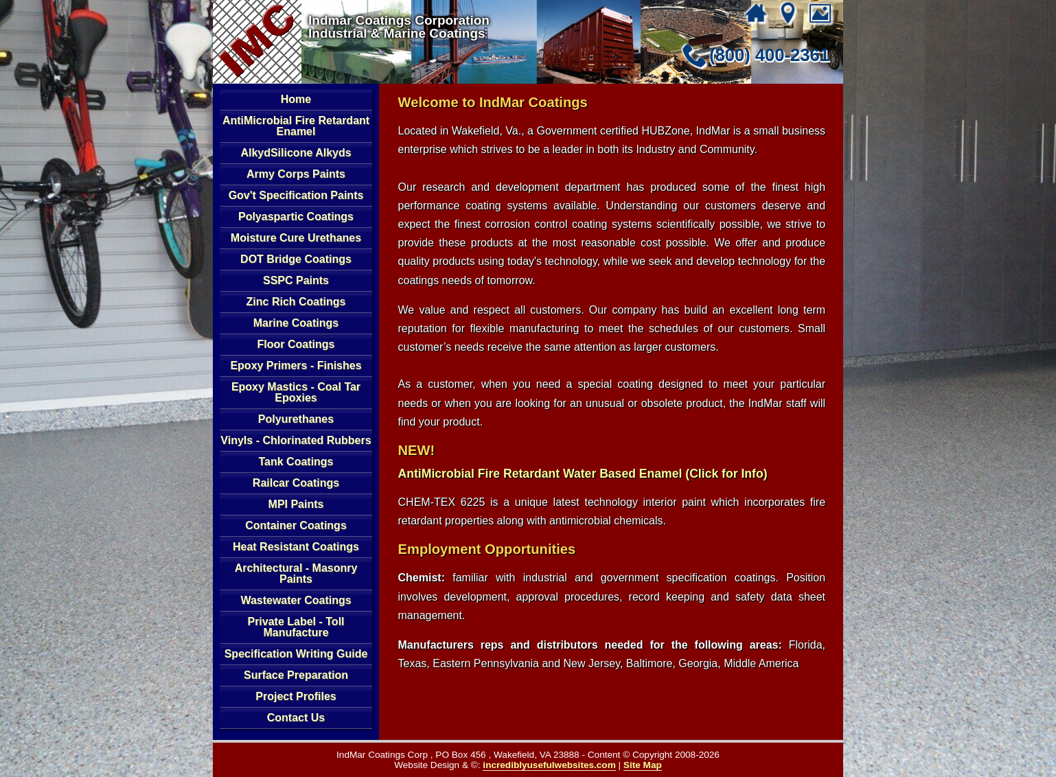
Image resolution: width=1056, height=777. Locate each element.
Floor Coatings (296, 344)
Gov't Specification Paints (296, 195)
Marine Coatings (295, 323)
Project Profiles (295, 696)
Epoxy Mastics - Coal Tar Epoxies (295, 392)
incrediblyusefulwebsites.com (549, 765)
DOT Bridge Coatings (296, 259)
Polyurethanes (296, 419)
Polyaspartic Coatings (296, 216)
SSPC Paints (296, 280)
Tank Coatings (295, 461)
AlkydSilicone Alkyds (295, 153)
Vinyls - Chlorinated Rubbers (295, 440)
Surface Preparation (296, 675)
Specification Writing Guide (296, 654)
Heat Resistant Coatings (296, 547)
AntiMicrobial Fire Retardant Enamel (295, 126)
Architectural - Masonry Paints (296, 573)
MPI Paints (296, 504)
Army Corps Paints (295, 174)
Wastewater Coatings (295, 600)
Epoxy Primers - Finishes (295, 365)
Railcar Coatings (296, 483)
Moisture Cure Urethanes (296, 238)
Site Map (642, 765)
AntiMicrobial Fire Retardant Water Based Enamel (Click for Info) (583, 473)
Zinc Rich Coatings (296, 302)
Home (296, 99)
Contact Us (296, 717)
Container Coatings (296, 525)
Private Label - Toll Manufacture (295, 627)
